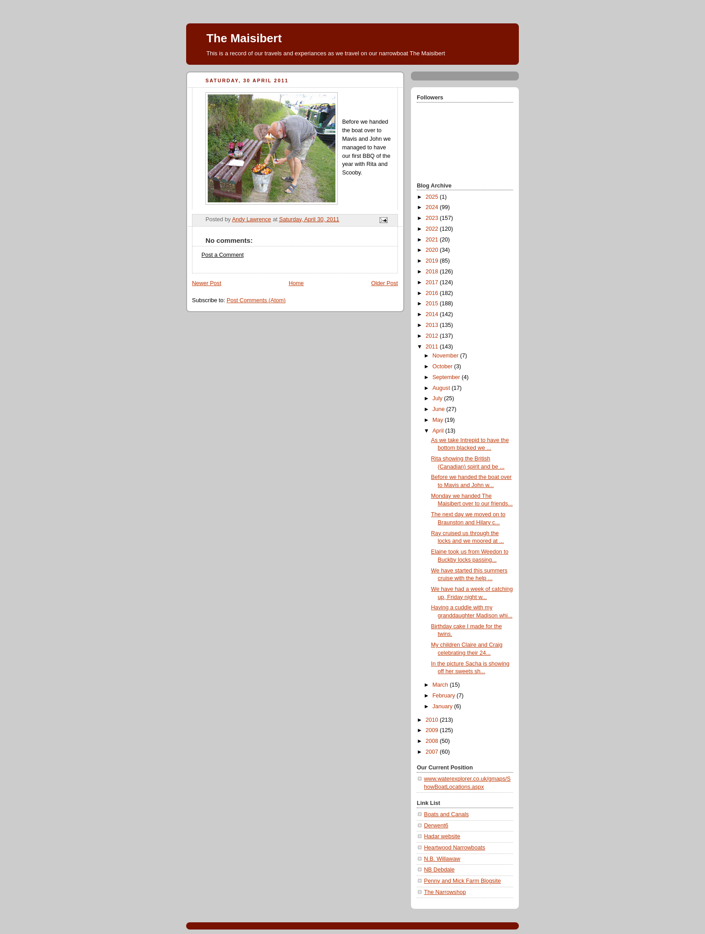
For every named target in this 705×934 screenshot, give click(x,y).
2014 (433, 314)
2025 (433, 197)
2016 (433, 293)
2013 (433, 325)
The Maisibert (244, 38)
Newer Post (206, 283)
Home (296, 283)
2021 (433, 240)
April (439, 431)
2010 (433, 720)
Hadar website (442, 836)
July (438, 398)
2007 (433, 752)
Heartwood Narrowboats (454, 848)
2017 (433, 282)
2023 (433, 218)
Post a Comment (222, 255)
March (441, 685)
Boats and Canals (446, 814)
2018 (433, 271)
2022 (433, 229)
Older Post (384, 283)
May (439, 420)
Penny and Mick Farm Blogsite (462, 881)
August (442, 388)
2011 (433, 347)
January (443, 706)
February (445, 696)
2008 (433, 741)
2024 (433, 207)
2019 (433, 261)
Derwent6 (436, 825)
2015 (433, 303)
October (443, 366)
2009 (433, 730)
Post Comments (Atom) (256, 300)
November (446, 356)
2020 (433, 250)
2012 (433, 336)
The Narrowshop (445, 892)
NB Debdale (439, 870)
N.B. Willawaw (442, 859)
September (447, 377)
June (439, 409)
